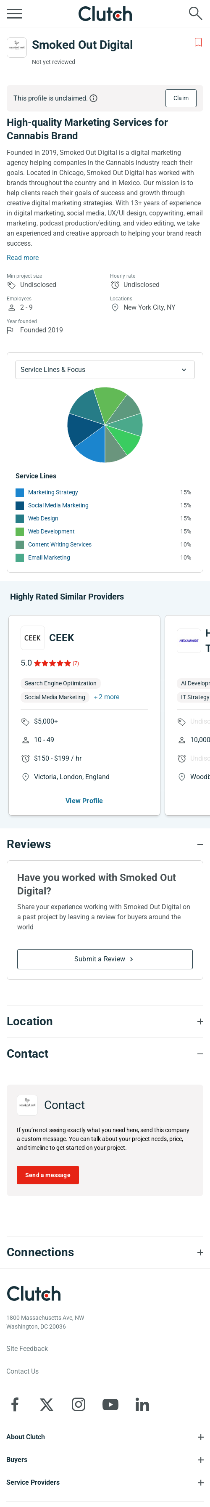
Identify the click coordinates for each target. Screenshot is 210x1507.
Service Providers (33, 1482)
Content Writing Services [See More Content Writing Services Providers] (60, 544)
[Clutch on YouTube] (110, 1404)
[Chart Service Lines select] (105, 370)
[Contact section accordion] (105, 1054)
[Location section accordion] (105, 1021)
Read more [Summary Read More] (23, 258)
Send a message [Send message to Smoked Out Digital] (48, 1175)
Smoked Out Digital (82, 45)
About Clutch (25, 1437)
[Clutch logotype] (33, 1293)
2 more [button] (109, 697)
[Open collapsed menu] (14, 13)
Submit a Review (99, 959)
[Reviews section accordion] (105, 844)
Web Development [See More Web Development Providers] (51, 531)
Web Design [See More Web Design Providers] (43, 518)
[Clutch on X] (46, 1404)
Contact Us (22, 1371)
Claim (181, 98)
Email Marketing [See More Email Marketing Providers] (49, 557)
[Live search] (196, 13)
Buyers (16, 1460)
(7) (76, 663)
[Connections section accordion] (105, 1252)
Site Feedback (27, 1349)
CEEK (61, 638)
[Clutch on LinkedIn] (142, 1404)
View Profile (84, 801)
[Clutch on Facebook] (14, 1404)
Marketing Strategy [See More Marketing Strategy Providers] (53, 492)
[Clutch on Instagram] (78, 1404)
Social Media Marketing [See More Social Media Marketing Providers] (58, 505)
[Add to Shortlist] (198, 42)
